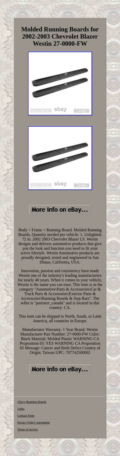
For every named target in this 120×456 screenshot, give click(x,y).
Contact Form (25, 415)
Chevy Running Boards (31, 402)
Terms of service (27, 429)
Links (20, 409)
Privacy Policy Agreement (33, 422)
